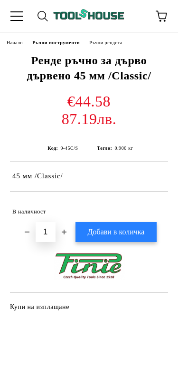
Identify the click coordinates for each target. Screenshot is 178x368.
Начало (15, 42)
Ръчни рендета (105, 42)
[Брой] (46, 232)
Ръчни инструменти (56, 42)
